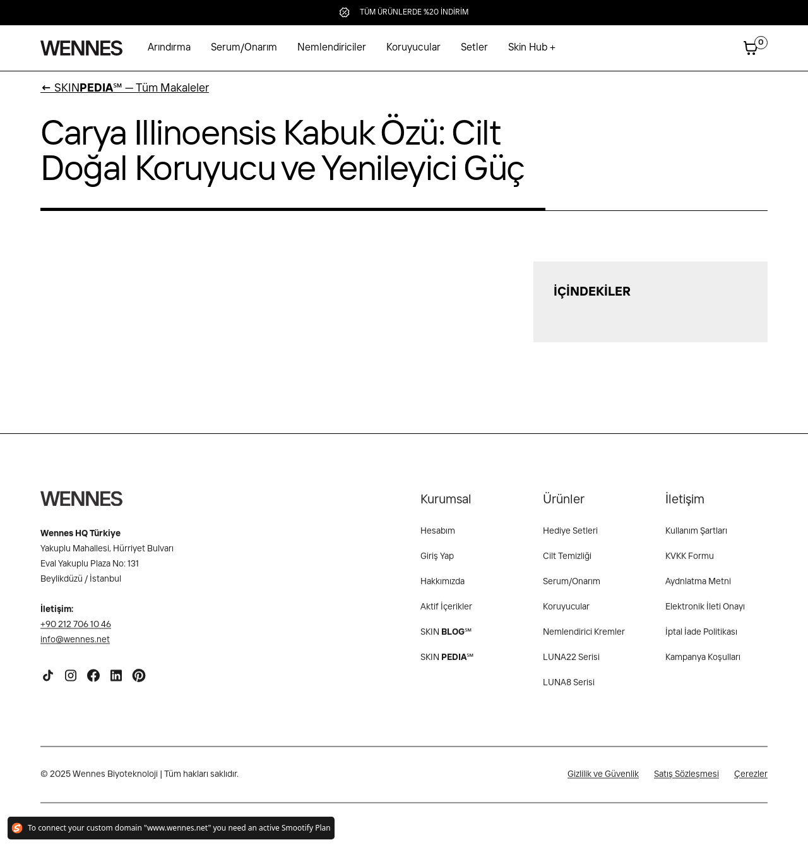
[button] (532, 48)
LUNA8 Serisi (569, 690)
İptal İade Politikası (701, 639)
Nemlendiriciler (331, 47)
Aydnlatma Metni (698, 589)
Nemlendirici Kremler (584, 639)
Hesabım (437, 538)
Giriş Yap (437, 564)
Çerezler (751, 782)
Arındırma (169, 47)
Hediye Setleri (570, 538)
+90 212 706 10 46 (75, 632)
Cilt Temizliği (567, 564)
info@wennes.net (75, 647)
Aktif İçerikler (446, 614)
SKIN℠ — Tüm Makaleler (124, 88)
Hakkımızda (442, 589)
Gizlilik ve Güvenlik (603, 782)
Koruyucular (413, 47)
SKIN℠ (446, 665)
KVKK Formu (689, 564)
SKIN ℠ (446, 639)
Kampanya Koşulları (702, 665)
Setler (474, 47)
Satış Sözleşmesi (686, 782)
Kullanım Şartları (696, 538)
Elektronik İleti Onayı (705, 614)
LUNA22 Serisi (571, 665)
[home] (81, 48)
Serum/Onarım (244, 47)
